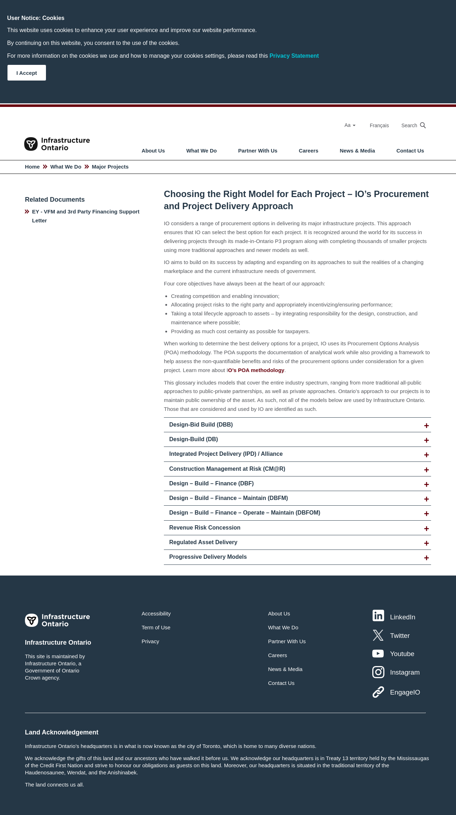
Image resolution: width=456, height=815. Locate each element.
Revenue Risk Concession (204, 528)
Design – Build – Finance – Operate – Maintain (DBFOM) (244, 513)
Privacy (150, 641)
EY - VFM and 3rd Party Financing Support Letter (85, 215)
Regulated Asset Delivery (203, 542)
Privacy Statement (294, 56)
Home (32, 167)
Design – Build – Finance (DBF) (211, 483)
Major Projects (110, 167)
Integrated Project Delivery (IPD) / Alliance (226, 454)
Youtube (402, 653)
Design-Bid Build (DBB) (201, 425)
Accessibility (156, 613)
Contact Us (410, 151)
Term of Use (156, 627)
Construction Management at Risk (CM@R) (227, 469)
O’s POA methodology (256, 370)
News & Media (357, 151)
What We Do (201, 151)
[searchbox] (410, 125)
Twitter (400, 635)
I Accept (26, 73)
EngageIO (405, 692)
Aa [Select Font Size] (350, 125)
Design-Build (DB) (193, 439)
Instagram (405, 672)
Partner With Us (258, 151)
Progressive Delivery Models (208, 557)
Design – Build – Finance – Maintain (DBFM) (228, 498)
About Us (153, 151)
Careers (308, 151)
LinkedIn (402, 617)
